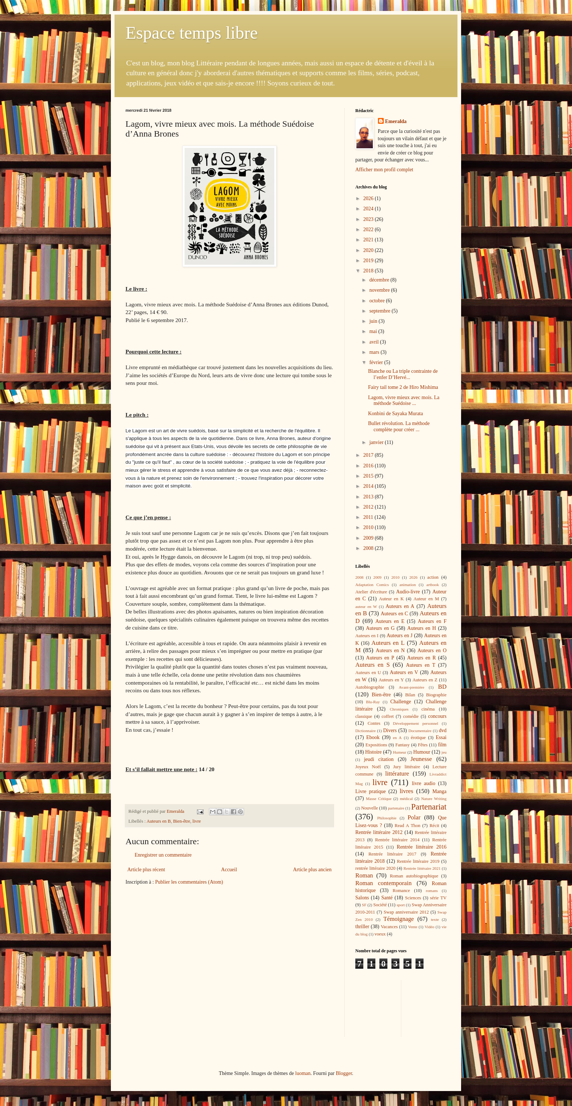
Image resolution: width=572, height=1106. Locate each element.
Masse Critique (378, 798)
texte (435, 919)
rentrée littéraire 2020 (375, 868)
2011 (369, 517)
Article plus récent (146, 869)
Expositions (376, 744)
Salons (362, 897)
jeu (444, 752)
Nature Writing (434, 798)
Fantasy (402, 744)
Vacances (389, 926)
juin (373, 321)
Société (380, 904)
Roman (364, 875)
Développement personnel (415, 723)
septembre (380, 311)
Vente (412, 927)
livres (406, 791)
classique (363, 716)
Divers (390, 730)
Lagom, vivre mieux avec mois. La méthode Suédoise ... (404, 400)
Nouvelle (369, 808)
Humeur (399, 752)
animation (407, 584)
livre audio (423, 783)
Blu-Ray (373, 702)
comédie (411, 716)
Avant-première (411, 687)
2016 (369, 465)
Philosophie (387, 818)
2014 (369, 486)
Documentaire (419, 730)
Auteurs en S (372, 664)
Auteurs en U (368, 672)
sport (401, 905)
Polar (413, 817)
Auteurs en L (388, 642)
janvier (376, 442)
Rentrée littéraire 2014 (397, 839)
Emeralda (396, 121)
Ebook (373, 737)
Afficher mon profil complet (384, 169)
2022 (369, 229)
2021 (369, 239)
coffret (388, 716)
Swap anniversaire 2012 (406, 912)
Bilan (410, 694)
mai (373, 331)
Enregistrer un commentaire (163, 855)
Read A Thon (407, 825)
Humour (421, 752)
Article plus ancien (312, 869)
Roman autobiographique (414, 876)
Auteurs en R (421, 658)
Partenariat (429, 806)
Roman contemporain (383, 883)
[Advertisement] (388, 1007)
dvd (443, 730)
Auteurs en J (400, 635)
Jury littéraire (406, 766)
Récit (434, 825)
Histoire (373, 752)
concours (437, 716)
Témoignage (398, 918)
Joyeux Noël (368, 766)
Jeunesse (421, 758)
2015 (369, 476)
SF (364, 905)
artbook (432, 584)
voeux (380, 934)
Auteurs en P (380, 658)
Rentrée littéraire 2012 (378, 832)
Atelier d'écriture (371, 591)
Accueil (229, 869)
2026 (369, 198)
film (442, 744)
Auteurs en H (421, 628)
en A (397, 737)
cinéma (427, 709)
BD (442, 686)
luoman (302, 1073)
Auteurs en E (390, 621)
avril (374, 342)
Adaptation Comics (372, 584)
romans (432, 890)
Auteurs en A (400, 606)
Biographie (436, 694)
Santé (387, 897)
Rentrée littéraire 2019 (418, 861)
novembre (380, 290)
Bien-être (181, 821)
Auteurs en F (432, 621)
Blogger (344, 1073)
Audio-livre (408, 591)
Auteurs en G (380, 628)
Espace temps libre (191, 32)
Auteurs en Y (391, 679)
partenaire (396, 808)
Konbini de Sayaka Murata (395, 413)
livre (197, 821)
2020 (369, 250)
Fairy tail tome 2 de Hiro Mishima (403, 387)
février (376, 362)
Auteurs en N (390, 650)
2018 (369, 270)
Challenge (400, 701)
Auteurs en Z (425, 679)
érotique (418, 737)
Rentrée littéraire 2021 (422, 868)
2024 (369, 208)
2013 (369, 497)
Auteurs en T (421, 665)
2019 (369, 260)
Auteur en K (391, 598)
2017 (369, 455)
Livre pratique (370, 791)
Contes (374, 723)
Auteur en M (426, 598)
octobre (377, 300)
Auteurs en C (394, 613)
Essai (441, 737)
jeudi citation (379, 759)
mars (374, 352)
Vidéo (429, 927)
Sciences (413, 897)
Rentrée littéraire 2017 (392, 854)
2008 (369, 548)
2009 (369, 538)
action (432, 577)
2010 (369, 527)
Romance (401, 890)
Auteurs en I (366, 635)
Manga (439, 791)
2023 (369, 219)
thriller (362, 926)
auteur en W (366, 606)
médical (406, 798)
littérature (397, 773)
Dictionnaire (365, 730)
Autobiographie (369, 687)
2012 (369, 507)
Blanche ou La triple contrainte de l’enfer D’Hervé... (403, 374)
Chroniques (399, 709)
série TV (438, 897)
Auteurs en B (159, 821)
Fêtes (423, 744)
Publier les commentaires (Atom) (189, 882)
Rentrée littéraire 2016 (422, 847)
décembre (379, 280)
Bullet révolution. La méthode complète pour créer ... (399, 426)
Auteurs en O (432, 650)
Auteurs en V (404, 672)
